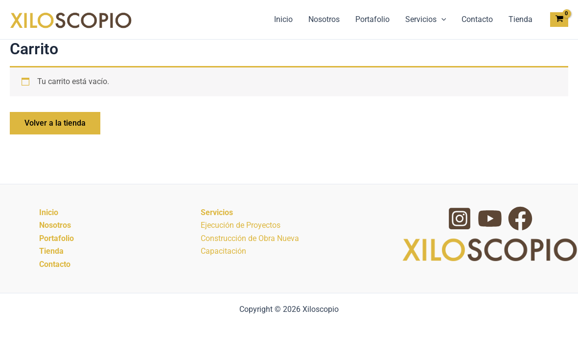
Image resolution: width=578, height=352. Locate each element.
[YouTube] (490, 218)
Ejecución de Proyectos (240, 225)
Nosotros (324, 19)
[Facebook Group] (520, 218)
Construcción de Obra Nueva (250, 238)
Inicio (283, 19)
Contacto (477, 19)
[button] (441, 19)
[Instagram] (459, 218)
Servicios (425, 19)
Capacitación (223, 251)
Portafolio (372, 19)
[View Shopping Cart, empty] (559, 19)
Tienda (520, 19)
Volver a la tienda (55, 123)
